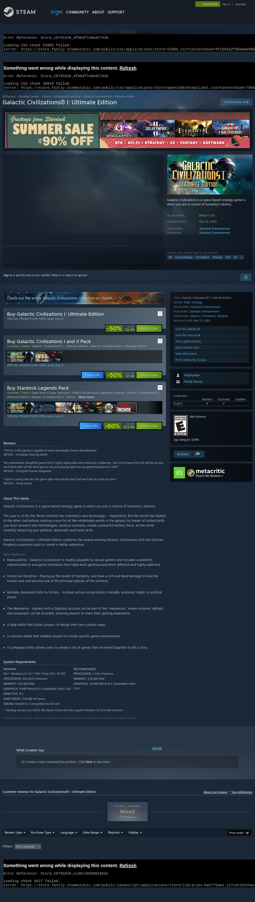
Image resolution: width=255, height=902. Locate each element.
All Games (9, 102)
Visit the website (188, 412)
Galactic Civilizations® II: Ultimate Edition (118, 351)
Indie (187, 386)
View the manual (188, 419)
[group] (127, 852)
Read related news (187, 431)
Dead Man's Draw (44, 398)
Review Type (13, 838)
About (98, 12)
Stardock (222, 399)
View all (157, 754)
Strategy (217, 262)
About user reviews (215, 797)
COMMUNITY (77, 12)
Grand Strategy (183, 262)
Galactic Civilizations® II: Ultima (53, 402)
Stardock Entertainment (214, 234)
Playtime (114, 838)
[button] (149, 334)
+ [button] (241, 262)
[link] (120, 334)
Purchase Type (41, 838)
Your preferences (241, 797)
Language (67, 838)
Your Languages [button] (26, 852)
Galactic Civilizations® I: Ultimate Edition (60, 351)
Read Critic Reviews (208, 481)
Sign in (8, 280)
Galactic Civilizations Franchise (61, 102)
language (240, 4)
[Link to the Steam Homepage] (24, 16)
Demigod (63, 398)
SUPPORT (116, 12)
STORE (57, 12)
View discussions (186, 437)
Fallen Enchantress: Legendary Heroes (98, 398)
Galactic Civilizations (203, 399)
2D (235, 262)
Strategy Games (28, 102)
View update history (188, 425)
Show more (86, 402)
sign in (226, 4)
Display (133, 838)
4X (170, 262)
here (89, 767)
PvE (228, 262)
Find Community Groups (191, 443)
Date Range (91, 838)
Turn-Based (202, 262)
